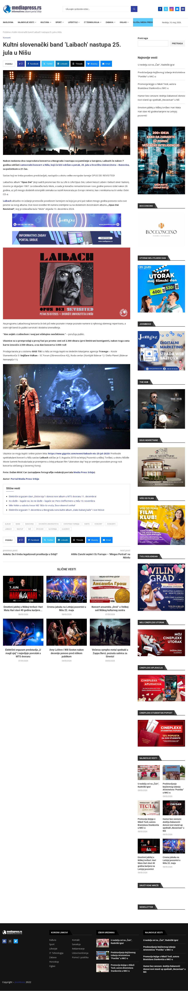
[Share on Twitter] (47, 64)
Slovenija (52, 529)
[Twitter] (166, 9)
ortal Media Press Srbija (25, 478)
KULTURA (45, 22)
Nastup (20, 529)
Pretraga (134, 9)
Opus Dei (39, 529)
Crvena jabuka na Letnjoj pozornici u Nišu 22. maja (171, 860)
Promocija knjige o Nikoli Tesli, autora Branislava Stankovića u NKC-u (148, 823)
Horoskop (54, 962)
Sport (51, 944)
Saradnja (76, 944)
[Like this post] (22, 64)
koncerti (111, 524)
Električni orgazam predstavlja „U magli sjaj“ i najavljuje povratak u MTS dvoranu (23, 653)
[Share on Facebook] (33, 64)
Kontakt (76, 940)
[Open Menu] (183, 9)
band (18, 524)
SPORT (59, 22)
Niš (29, 529)
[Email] (177, 9)
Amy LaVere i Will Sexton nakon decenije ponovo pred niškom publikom (66, 653)
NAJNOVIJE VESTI (26, 22)
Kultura (52, 940)
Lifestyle (53, 949)
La (4, 200)
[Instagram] (171, 9)
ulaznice (66, 529)
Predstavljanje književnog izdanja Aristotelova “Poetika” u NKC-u (173, 788)
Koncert (98, 524)
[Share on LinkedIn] (62, 64)
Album (8, 524)
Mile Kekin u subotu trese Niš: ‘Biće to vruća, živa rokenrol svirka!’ (42, 505)
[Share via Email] (106, 64)
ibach (9, 200)
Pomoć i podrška (80, 957)
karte (87, 524)
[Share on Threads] (77, 64)
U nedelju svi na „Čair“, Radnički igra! (156, 64)
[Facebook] (160, 9)
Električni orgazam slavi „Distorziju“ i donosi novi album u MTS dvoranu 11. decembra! (52, 496)
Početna (6, 32)
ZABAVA (109, 22)
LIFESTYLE (73, 22)
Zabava (52, 957)
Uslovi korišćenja (80, 953)
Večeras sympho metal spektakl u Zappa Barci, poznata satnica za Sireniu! (110, 653)
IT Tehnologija (56, 953)
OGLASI (123, 22)
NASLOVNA (8, 22)
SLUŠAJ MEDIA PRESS (143, 22)
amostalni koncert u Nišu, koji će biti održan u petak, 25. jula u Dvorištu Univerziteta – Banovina (75, 164)
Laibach (8, 529)
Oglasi (52, 966)
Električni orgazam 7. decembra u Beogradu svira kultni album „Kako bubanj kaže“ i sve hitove (56, 509)
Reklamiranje (78, 949)
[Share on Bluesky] (92, 64)
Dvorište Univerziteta (49, 524)
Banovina (29, 524)
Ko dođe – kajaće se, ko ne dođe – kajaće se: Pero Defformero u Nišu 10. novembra (52, 500)
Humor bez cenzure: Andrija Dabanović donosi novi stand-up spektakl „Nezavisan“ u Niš (173, 825)
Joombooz (20, 982)
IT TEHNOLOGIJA (91, 22)
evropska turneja (71, 524)
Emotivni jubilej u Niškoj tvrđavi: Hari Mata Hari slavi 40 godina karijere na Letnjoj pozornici (159, 111)
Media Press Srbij (83, 472)
